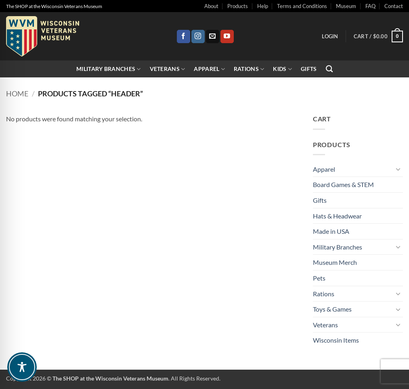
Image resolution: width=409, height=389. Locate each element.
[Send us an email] (212, 37)
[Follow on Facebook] (183, 37)
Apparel (209, 69)
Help (262, 6)
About (211, 6)
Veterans (167, 69)
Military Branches (108, 69)
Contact (393, 6)
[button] (330, 36)
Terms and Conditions (302, 6)
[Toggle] (398, 169)
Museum (346, 6)
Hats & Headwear (337, 216)
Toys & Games (332, 309)
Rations (249, 69)
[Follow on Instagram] (198, 37)
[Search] (329, 69)
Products (237, 6)
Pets (319, 278)
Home (17, 93)
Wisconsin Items (336, 340)
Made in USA (331, 231)
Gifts (309, 68)
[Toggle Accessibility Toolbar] (22, 367)
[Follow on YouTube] (227, 37)
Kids (282, 69)
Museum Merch (335, 262)
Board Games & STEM (343, 184)
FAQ (370, 6)
